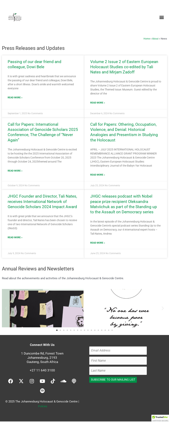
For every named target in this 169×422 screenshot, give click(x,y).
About (155, 38)
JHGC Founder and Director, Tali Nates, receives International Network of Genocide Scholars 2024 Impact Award (42, 201)
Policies (43, 407)
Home (146, 38)
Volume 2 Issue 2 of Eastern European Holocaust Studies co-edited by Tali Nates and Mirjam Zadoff (124, 67)
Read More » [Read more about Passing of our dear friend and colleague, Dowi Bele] (15, 97)
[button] (161, 17)
